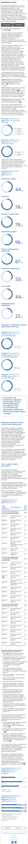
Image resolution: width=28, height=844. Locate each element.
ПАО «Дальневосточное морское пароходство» (16, 833)
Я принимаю (6, 24)
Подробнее (19, 24)
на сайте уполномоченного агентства (11, 758)
